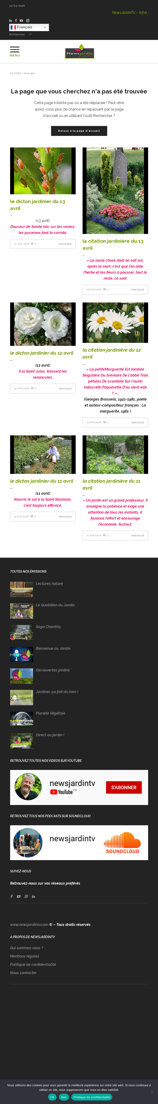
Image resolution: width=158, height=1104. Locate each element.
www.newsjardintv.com (29, 924)
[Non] (152, 1091)
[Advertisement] (79, 1036)
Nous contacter (23, 973)
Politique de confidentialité (33, 964)
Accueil (16, 73)
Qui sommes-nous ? (26, 948)
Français (21, 27)
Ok (52, 1097)
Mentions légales (24, 956)
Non (64, 1097)
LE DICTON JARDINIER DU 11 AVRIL (41, 481)
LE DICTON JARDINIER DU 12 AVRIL (41, 353)
